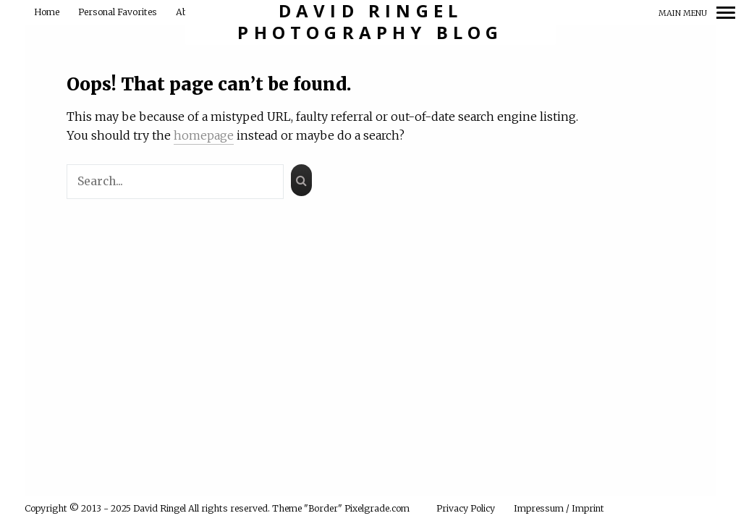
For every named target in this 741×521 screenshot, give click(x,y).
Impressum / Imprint (559, 508)
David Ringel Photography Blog (370, 22)
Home (46, 12)
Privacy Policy (465, 508)
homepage (204, 135)
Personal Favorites (117, 12)
